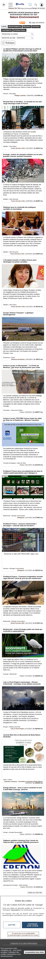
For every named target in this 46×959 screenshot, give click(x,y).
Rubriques (10, 43)
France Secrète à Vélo (18, 148)
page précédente (36, 22)
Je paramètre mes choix (34, 952)
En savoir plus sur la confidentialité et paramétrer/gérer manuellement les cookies (23, 934)
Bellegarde (20, 517)
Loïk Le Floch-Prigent (17, 728)
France (22, 412)
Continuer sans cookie (32, 925)
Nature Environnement (23, 17)
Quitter (11, 925)
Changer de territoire (38, 8)
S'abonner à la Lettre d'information (24, 944)
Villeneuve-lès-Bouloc (18, 359)
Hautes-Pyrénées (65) (17, 623)
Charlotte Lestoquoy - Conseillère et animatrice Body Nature (23, 781)
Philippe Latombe (20, 95)
